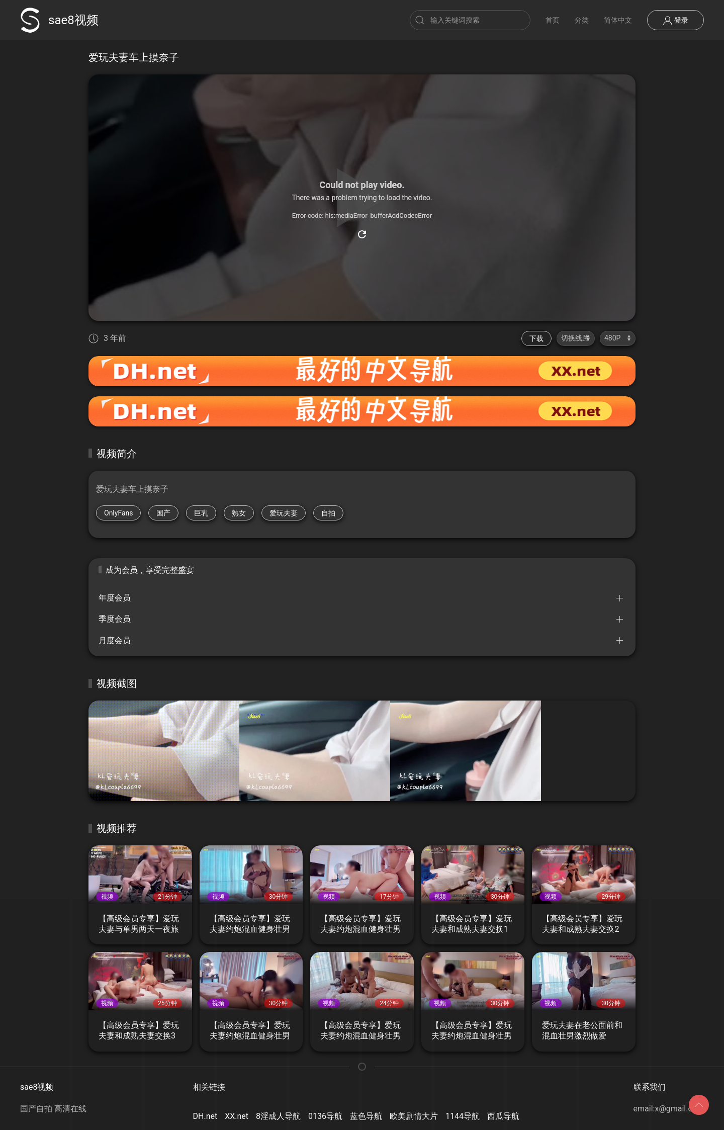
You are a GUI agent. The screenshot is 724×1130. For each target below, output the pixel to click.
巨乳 (201, 513)
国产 (163, 513)
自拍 (328, 513)
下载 (536, 338)
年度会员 (115, 597)
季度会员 (115, 619)
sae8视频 (59, 20)
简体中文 (618, 20)
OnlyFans (118, 513)
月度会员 (115, 640)
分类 (582, 20)
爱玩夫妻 (283, 513)
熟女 (239, 513)
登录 (675, 21)
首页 (553, 20)
